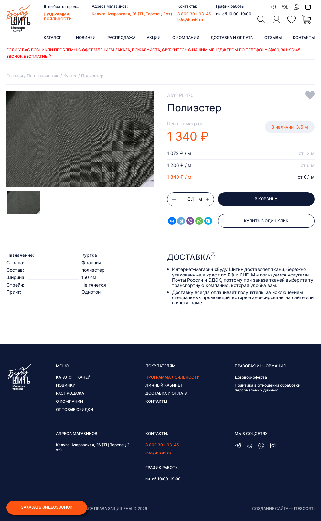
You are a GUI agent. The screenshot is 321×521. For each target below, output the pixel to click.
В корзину (266, 199)
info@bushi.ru (190, 19)
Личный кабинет (164, 385)
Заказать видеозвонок (46, 507)
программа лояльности (58, 16)
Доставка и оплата (232, 37)
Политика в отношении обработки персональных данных (267, 388)
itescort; (304, 508)
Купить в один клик (266, 221)
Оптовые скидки (74, 409)
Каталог (54, 37)
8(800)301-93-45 (284, 49)
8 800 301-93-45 (194, 13)
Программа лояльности (172, 377)
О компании (185, 37)
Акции (154, 37)
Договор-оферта (251, 377)
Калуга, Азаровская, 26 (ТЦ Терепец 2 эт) (132, 13)
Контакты (304, 37)
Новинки (86, 37)
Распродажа (121, 37)
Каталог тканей (73, 377)
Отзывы (273, 37)
